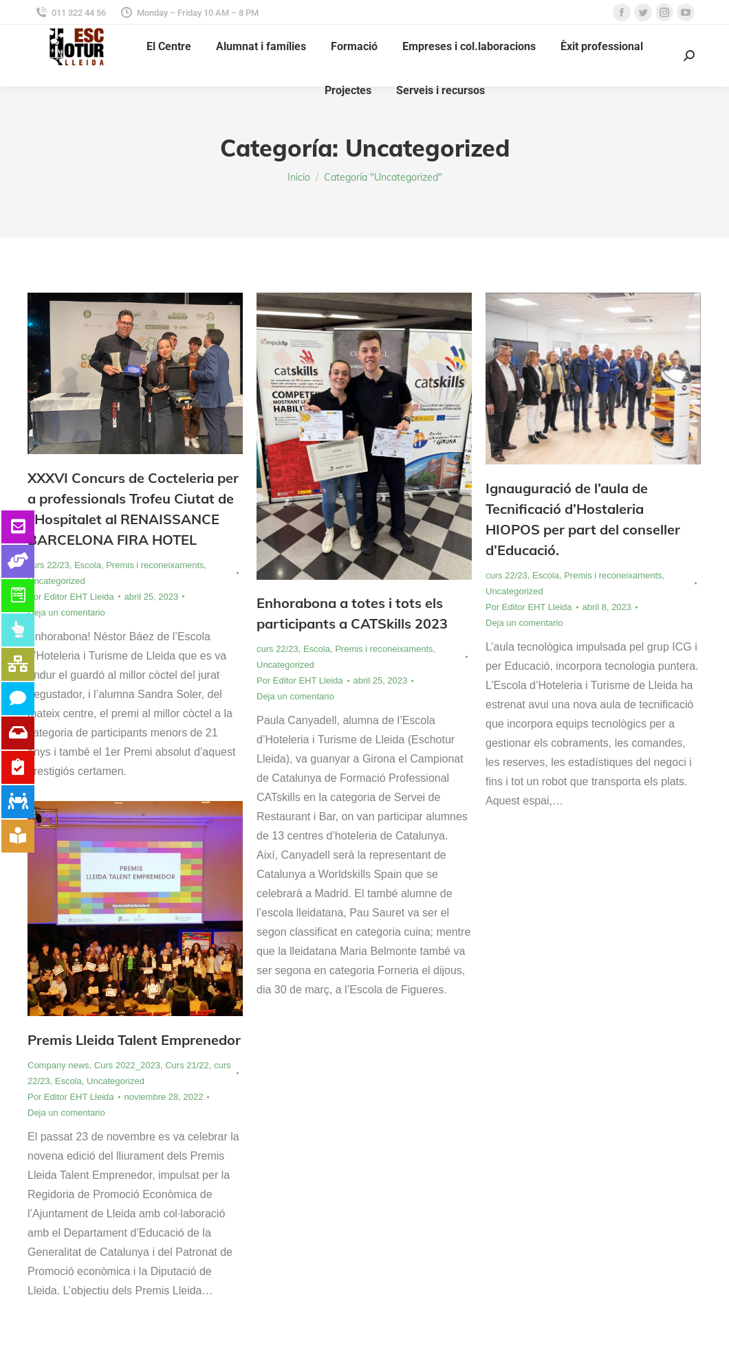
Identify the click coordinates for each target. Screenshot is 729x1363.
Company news (58, 1065)
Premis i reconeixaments (155, 565)
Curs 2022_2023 (127, 1065)
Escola (87, 565)
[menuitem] (169, 46)
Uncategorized (56, 581)
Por (71, 597)
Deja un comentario (66, 612)
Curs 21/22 (187, 1065)
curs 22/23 (48, 565)
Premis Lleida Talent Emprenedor (134, 1039)
